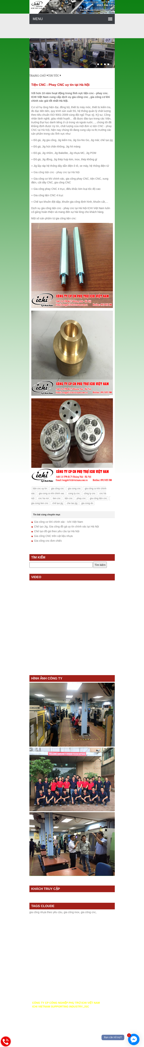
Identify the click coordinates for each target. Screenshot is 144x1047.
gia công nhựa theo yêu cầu (45, 912)
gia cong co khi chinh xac (51, 493)
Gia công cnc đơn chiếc (48, 540)
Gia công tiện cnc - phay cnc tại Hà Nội (57, 172)
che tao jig (71, 503)
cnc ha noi (43, 498)
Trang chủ (38, 75)
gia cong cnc (74, 488)
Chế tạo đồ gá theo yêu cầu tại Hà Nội (56, 531)
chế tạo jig (57, 503)
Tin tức (53, 75)
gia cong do (87, 503)
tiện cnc (68, 498)
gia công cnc (57, 488)
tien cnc (56, 498)
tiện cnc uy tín (40, 488)
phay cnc (81, 498)
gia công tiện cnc (98, 498)
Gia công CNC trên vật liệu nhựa (53, 535)
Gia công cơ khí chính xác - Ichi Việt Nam (58, 521)
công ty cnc (89, 493)
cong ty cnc (74, 493)
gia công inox (71, 912)
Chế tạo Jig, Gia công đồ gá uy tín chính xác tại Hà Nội (66, 526)
